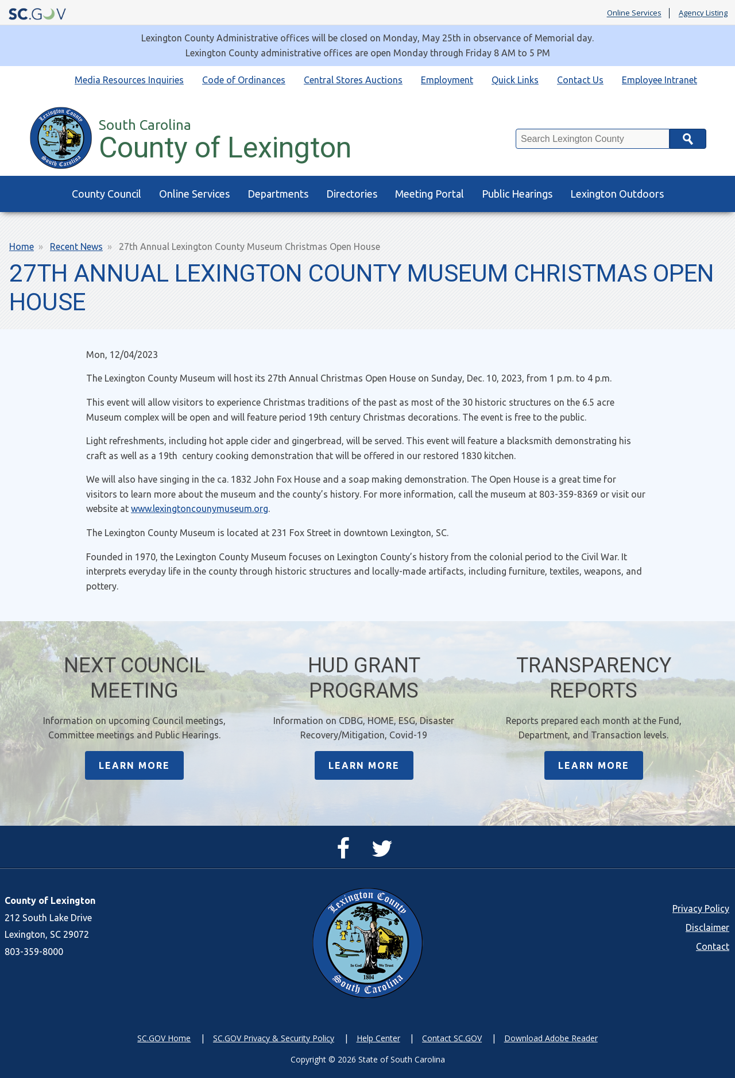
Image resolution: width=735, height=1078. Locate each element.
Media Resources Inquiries (129, 80)
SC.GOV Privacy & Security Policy (273, 1038)
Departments (277, 193)
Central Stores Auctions (353, 80)
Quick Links (515, 80)
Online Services (634, 13)
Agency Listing (703, 13)
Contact (712, 946)
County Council (106, 193)
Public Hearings (517, 193)
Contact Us (580, 80)
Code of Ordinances (243, 80)
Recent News (76, 246)
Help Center (378, 1038)
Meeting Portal (429, 193)
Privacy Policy (700, 908)
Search (688, 139)
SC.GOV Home (164, 1038)
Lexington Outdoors (617, 193)
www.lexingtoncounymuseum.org (199, 508)
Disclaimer (707, 927)
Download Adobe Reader (551, 1038)
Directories (351, 193)
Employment (447, 80)
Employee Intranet (659, 80)
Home (21, 246)
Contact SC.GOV (452, 1038)
